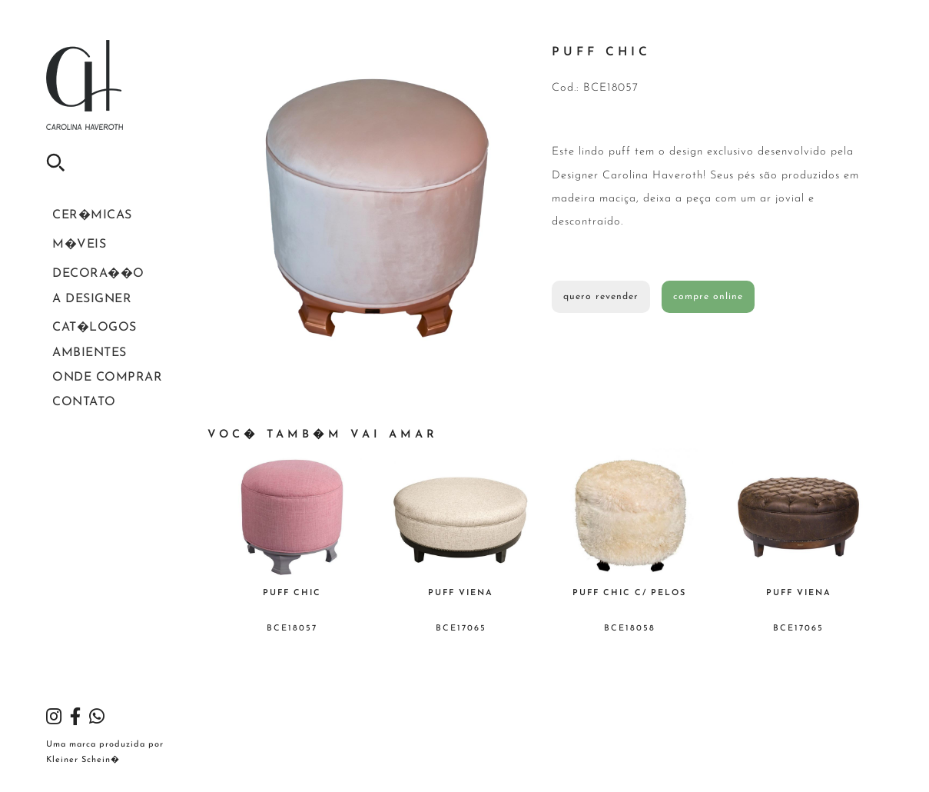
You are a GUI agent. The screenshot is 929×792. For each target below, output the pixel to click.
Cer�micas (77, 217)
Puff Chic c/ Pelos (629, 593)
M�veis (67, 251)
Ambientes (76, 382)
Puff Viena (460, 593)
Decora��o (81, 285)
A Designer (78, 316)
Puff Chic (292, 593)
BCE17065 (461, 628)
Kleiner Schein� (83, 760)
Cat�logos (78, 351)
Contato (71, 445)
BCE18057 (292, 628)
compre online (708, 296)
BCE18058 (629, 628)
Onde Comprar (89, 414)
